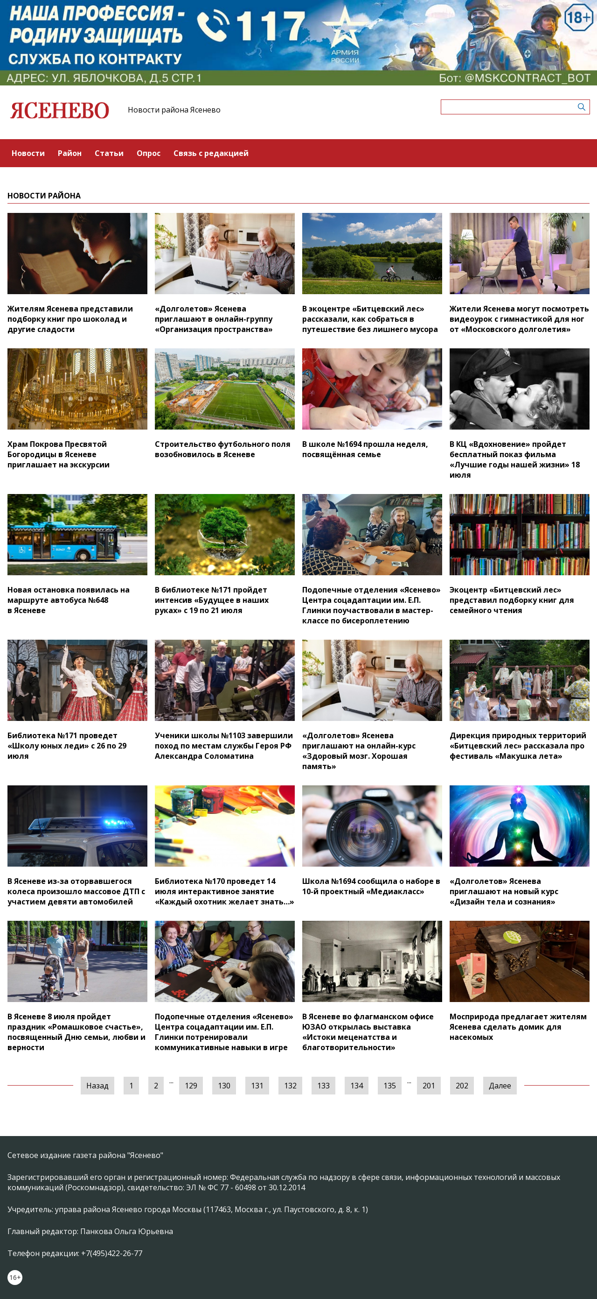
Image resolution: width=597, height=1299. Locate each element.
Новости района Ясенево (174, 109)
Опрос (148, 153)
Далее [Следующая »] (500, 1085)
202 (462, 1085)
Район (70, 153)
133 (323, 1085)
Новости (28, 153)
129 (191, 1085)
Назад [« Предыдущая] (97, 1085)
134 (356, 1085)
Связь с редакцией (211, 153)
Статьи (109, 153)
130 (224, 1085)
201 (429, 1085)
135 (389, 1085)
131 (257, 1085)
